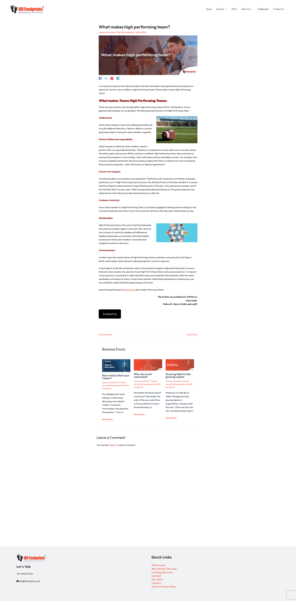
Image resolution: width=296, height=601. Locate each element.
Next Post (193, 335)
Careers (156, 583)
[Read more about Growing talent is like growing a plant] (180, 365)
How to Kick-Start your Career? (116, 377)
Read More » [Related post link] (108, 419)
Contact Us (110, 314)
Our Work (157, 579)
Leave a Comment (107, 32)
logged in (113, 445)
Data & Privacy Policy (164, 586)
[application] (226, 9)
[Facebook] (100, 78)
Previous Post (104, 335)
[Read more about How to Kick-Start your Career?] (116, 365)
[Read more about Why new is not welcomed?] (148, 365)
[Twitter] (106, 78)
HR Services (158, 565)
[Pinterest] (112, 78)
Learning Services (162, 572)
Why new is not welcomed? (143, 375)
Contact (156, 576)
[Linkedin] (117, 78)
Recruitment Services (164, 568)
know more (130, 289)
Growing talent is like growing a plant (179, 375)
